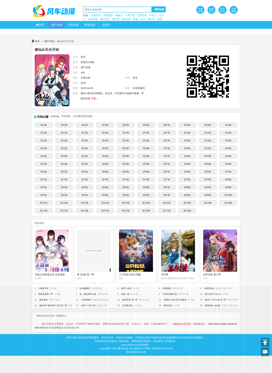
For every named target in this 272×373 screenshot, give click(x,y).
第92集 (64, 195)
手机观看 (233, 10)
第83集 (85, 187)
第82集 (64, 187)
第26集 (146, 140)
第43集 (85, 156)
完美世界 (142, 15)
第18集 (187, 133)
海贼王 (119, 15)
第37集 (167, 148)
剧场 (160, 19)
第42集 (64, 156)
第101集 (44, 203)
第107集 (167, 203)
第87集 (167, 187)
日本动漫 (73, 24)
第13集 (85, 133)
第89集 (208, 187)
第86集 (146, 187)
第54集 (105, 164)
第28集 (187, 140)
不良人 (152, 15)
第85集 (125, 187)
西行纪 (151, 19)
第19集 (208, 133)
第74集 (105, 179)
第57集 (167, 164)
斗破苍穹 (96, 15)
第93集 (85, 195)
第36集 (146, 148)
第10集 (228, 125)
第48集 (187, 156)
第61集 (43, 171)
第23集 (85, 140)
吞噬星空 (108, 15)
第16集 (146, 133)
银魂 (135, 19)
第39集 (208, 148)
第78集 (187, 179)
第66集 (146, 171)
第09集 (208, 125)
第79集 (208, 179)
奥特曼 (116, 19)
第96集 (146, 195)
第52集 (64, 164)
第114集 (105, 210)
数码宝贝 (105, 19)
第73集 (85, 179)
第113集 (84, 210)
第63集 (85, 171)
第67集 (167, 171)
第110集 (228, 203)
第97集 (167, 195)
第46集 (146, 156)
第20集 (228, 133)
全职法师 (93, 19)
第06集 (146, 125)
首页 (40, 24)
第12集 (64, 133)
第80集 (228, 179)
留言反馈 (222, 10)
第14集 (105, 133)
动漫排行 (211, 10)
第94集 (105, 195)
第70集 (228, 171)
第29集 (208, 140)
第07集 (167, 125)
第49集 (208, 156)
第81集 (43, 187)
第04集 (105, 125)
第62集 (64, 171)
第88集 (187, 187)
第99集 (208, 195)
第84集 (105, 187)
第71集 (43, 179)
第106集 (146, 203)
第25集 (125, 140)
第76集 (146, 179)
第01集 (43, 125)
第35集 (125, 148)
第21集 (43, 140)
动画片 (106, 24)
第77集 (167, 179)
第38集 (187, 148)
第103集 (84, 203)
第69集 (208, 171)
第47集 (167, 156)
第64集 (105, 171)
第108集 (187, 203)
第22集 (64, 140)
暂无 (83, 57)
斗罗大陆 (130, 15)
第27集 (167, 140)
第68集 (187, 171)
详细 (93, 98)
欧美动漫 (89, 24)
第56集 (146, 164)
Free (143, 19)
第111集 (44, 210)
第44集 (105, 156)
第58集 (187, 164)
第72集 (64, 179)
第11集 (43, 133)
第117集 (167, 210)
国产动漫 (56, 24)
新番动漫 (200, 10)
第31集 (43, 148)
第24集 (105, 140)
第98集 (187, 195)
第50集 (228, 156)
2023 (83, 83)
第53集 (85, 164)
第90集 (228, 187)
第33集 (85, 148)
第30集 (228, 140)
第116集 (146, 210)
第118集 (187, 210)
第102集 (64, 203)
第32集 (64, 148)
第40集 (228, 148)
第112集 (64, 210)
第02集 (64, 125)
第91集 (43, 195)
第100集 (228, 195)
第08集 (187, 125)
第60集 (228, 164)
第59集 (208, 164)
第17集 (167, 133)
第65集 (125, 171)
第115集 (126, 210)
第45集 (125, 156)
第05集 (125, 125)
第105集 (126, 203)
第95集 (125, 195)
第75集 (125, 179)
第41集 (43, 156)
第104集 (105, 203)
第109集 (208, 203)
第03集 (85, 125)
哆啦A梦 (126, 19)
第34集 (105, 148)
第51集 (43, 164)
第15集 (125, 133)
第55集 (125, 164)
